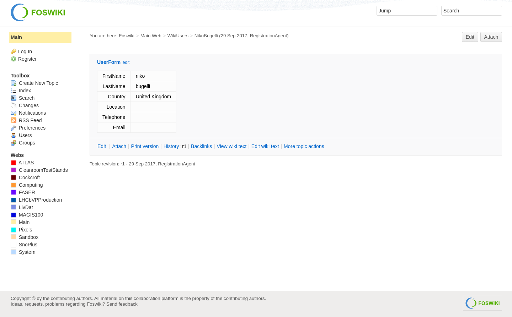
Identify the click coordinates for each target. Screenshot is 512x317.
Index (21, 90)
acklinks (201, 146)
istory (171, 146)
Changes (25, 105)
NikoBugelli (206, 35)
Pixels (21, 230)
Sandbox (24, 237)
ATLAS (22, 162)
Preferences (28, 128)
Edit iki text (265, 146)
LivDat (22, 207)
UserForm (109, 62)
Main (16, 37)
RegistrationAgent (268, 35)
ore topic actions (304, 146)
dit (102, 146)
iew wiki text (232, 146)
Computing (27, 185)
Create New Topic (34, 83)
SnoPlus (24, 244)
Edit (470, 37)
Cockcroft (25, 177)
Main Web (150, 35)
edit (126, 62)
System (23, 252)
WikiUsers (177, 35)
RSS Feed (26, 120)
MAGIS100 (27, 215)
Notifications (28, 113)
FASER (23, 192)
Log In (25, 51)
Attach (491, 37)
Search (22, 98)
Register (27, 59)
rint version (145, 146)
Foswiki (126, 35)
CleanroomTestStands (39, 170)
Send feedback (122, 304)
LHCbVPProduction (36, 200)
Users (21, 135)
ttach (119, 146)
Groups (23, 143)
